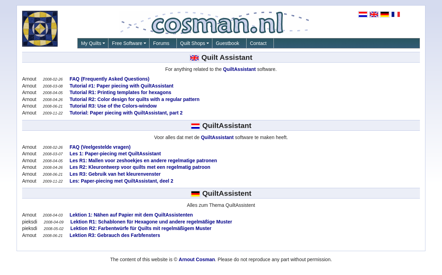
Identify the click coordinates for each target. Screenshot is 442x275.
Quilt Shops (192, 43)
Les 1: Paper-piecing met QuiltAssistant (114, 153)
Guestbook (227, 43)
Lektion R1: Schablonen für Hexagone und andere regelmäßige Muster (150, 221)
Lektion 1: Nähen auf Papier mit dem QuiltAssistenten (130, 215)
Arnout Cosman (197, 259)
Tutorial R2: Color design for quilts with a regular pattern (134, 99)
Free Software (127, 43)
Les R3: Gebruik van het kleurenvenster (114, 174)
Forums (161, 43)
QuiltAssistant (239, 69)
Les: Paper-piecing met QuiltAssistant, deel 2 (120, 181)
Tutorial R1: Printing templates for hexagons (119, 92)
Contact (258, 43)
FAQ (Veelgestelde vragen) (99, 147)
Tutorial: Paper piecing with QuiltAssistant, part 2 (125, 113)
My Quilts (91, 43)
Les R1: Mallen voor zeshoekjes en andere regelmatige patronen (142, 160)
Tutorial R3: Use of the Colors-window (112, 106)
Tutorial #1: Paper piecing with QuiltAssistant (121, 86)
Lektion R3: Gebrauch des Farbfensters (114, 235)
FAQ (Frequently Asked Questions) (109, 79)
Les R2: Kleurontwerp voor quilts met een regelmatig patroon (139, 167)
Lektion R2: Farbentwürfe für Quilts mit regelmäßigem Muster (140, 228)
